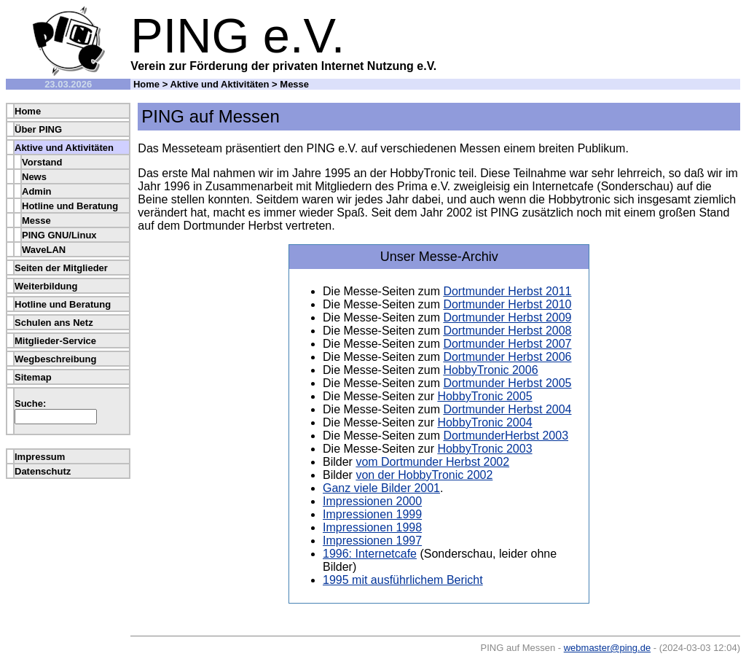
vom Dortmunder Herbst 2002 (432, 462)
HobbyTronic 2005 (484, 396)
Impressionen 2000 (372, 501)
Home (146, 84)
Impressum (40, 456)
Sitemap (33, 377)
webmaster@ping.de (607, 647)
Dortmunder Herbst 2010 (507, 304)
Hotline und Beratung (70, 205)
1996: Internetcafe (370, 553)
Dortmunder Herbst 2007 (507, 344)
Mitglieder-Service (55, 340)
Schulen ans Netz (54, 322)
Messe (36, 220)
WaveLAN (44, 249)
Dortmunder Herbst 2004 (507, 409)
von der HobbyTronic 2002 (424, 475)
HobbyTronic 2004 (484, 422)
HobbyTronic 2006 (490, 370)
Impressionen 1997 (372, 540)
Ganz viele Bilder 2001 (381, 488)
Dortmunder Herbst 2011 (507, 291)
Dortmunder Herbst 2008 (507, 330)
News (34, 176)
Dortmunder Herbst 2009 (507, 317)
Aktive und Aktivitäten (219, 84)
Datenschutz (43, 471)
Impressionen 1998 (372, 527)
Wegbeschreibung (55, 359)
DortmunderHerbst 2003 (505, 435)
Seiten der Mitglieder (61, 267)
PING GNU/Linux (59, 235)
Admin (36, 191)
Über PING (38, 129)
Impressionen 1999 (372, 514)
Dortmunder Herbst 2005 (507, 383)
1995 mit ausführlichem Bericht (403, 580)
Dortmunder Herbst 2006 (507, 357)
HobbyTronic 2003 (484, 448)
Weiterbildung (46, 286)
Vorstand (42, 162)
